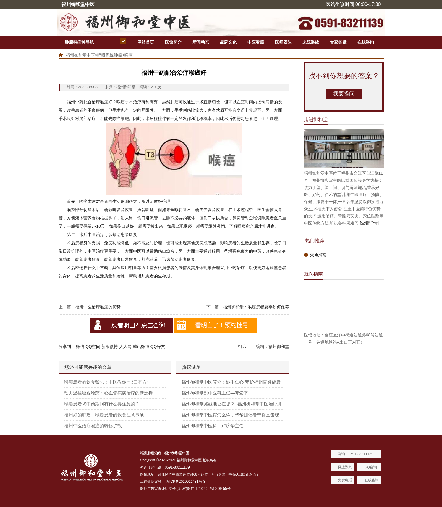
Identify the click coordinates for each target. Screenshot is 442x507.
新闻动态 (200, 42)
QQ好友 (157, 346)
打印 (242, 346)
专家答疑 (338, 42)
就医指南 (313, 274)
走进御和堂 (316, 119)
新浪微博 (109, 346)
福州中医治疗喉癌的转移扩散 (93, 425)
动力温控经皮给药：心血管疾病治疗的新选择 (108, 392)
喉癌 (128, 55)
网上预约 (345, 467)
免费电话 (345, 480)
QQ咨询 (371, 467)
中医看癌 (255, 42)
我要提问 (343, 94)
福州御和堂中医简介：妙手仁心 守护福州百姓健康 (231, 381)
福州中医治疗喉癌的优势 (98, 306)
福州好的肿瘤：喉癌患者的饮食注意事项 (104, 414)
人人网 (125, 346)
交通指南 (318, 254)
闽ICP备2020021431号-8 (185, 481)
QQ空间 (92, 346)
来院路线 (310, 42)
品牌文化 (228, 42)
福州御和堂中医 (80, 55)
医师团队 (283, 42)
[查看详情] (369, 223)
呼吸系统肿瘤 (109, 55)
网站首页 (145, 42)
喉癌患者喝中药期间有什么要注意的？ (102, 403)
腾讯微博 (141, 346)
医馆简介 (173, 42)
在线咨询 (365, 42)
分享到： (67, 346)
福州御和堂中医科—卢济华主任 (213, 425)
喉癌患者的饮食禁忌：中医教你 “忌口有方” (106, 381)
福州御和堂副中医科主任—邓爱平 (215, 392)
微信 (80, 346)
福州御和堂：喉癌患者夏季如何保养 (256, 306)
